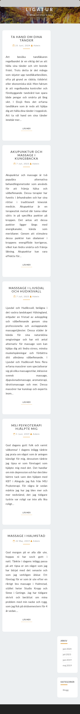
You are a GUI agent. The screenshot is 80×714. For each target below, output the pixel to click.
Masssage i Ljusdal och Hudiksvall (26, 289)
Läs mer (27, 128)
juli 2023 (67, 654)
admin (37, 45)
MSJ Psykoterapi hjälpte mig (26, 426)
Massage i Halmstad (26, 536)
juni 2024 (67, 648)
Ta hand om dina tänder (26, 38)
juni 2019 (67, 660)
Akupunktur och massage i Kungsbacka (26, 155)
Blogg (66, 690)
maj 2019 (67, 665)
